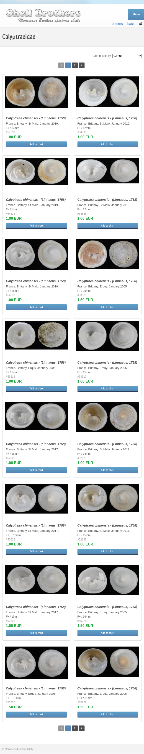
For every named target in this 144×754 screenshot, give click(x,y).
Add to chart (36, 144)
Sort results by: (102, 55)
